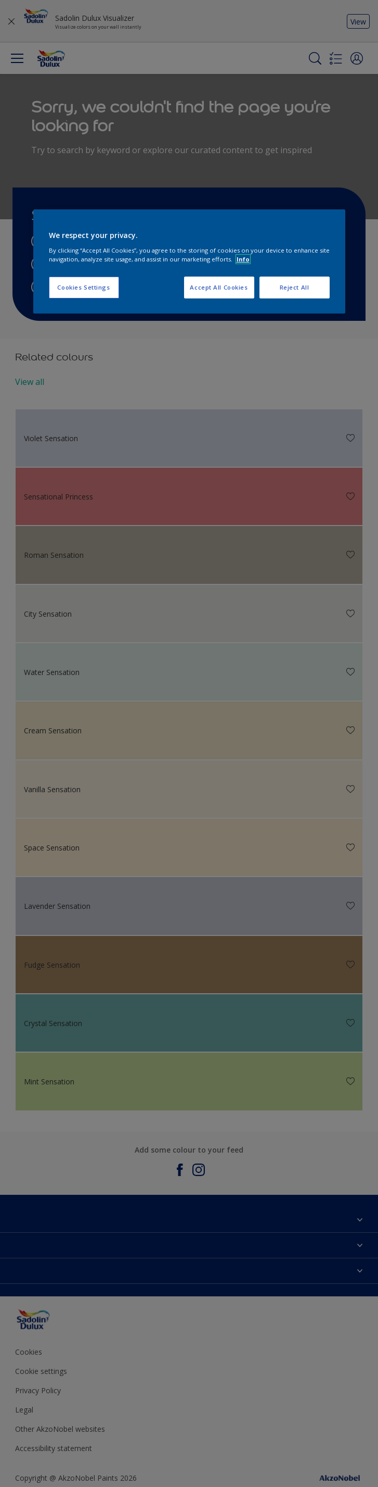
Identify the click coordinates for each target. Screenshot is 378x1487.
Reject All (294, 287)
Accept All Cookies (218, 287)
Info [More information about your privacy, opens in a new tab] (243, 259)
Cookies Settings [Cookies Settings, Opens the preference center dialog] (83, 287)
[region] (189, 261)
